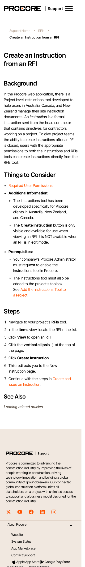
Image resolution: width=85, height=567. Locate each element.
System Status (21, 541)
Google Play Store (55, 561)
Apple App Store (25, 561)
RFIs (41, 31)
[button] (69, 9)
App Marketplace (23, 548)
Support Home (19, 31)
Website (17, 535)
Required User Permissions (30, 185)
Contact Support (23, 555)
